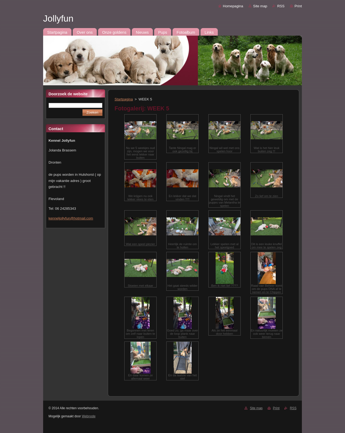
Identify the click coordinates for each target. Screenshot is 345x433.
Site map (260, 6)
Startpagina (124, 99)
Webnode (88, 416)
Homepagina (233, 6)
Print (298, 6)
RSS (280, 6)
